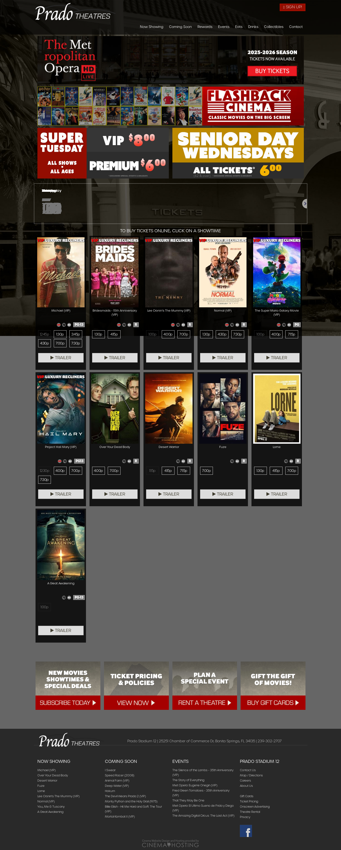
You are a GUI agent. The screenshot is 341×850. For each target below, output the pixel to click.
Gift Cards (246, 796)
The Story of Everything (188, 780)
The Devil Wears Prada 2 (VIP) (125, 796)
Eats (238, 26)
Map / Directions (251, 775)
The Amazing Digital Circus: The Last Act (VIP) (203, 816)
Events (223, 26)
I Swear (110, 770)
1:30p (60, 334)
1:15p (152, 470)
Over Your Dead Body (52, 775)
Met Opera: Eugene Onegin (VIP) (194, 785)
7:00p (60, 343)
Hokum (110, 791)
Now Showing (151, 26)
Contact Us (248, 770)
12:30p (44, 470)
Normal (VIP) (46, 801)
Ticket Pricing (249, 801)
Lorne (41, 791)
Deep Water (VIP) (117, 786)
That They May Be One (188, 800)
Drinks (253, 26)
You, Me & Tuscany (51, 807)
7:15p (291, 334)
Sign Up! (292, 7)
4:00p (167, 334)
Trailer (60, 358)
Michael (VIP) (46, 770)
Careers (245, 780)
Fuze (41, 786)
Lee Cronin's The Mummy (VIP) (58, 796)
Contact (296, 26)
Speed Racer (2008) (119, 775)
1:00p (152, 334)
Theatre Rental (250, 812)
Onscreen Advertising (255, 807)
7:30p (75, 343)
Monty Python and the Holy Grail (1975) (131, 801)
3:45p (75, 334)
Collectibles (273, 26)
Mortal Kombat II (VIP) (120, 816)
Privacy (245, 817)
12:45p (44, 334)
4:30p (44, 343)
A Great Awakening (50, 812)
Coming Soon (180, 26)
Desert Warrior (47, 780)
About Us (246, 786)
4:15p (114, 334)
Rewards (204, 26)
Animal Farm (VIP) (117, 780)
